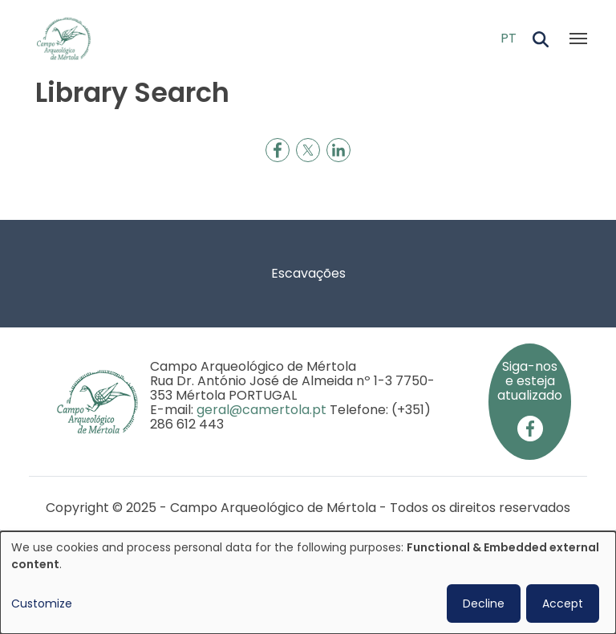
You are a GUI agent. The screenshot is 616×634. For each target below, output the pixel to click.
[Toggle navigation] (578, 38)
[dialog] (308, 582)
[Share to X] (308, 150)
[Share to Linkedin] (338, 150)
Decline (484, 603)
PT (508, 38)
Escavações (308, 273)
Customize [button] (41, 603)
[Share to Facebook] (277, 150)
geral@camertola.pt (261, 409)
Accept (562, 603)
